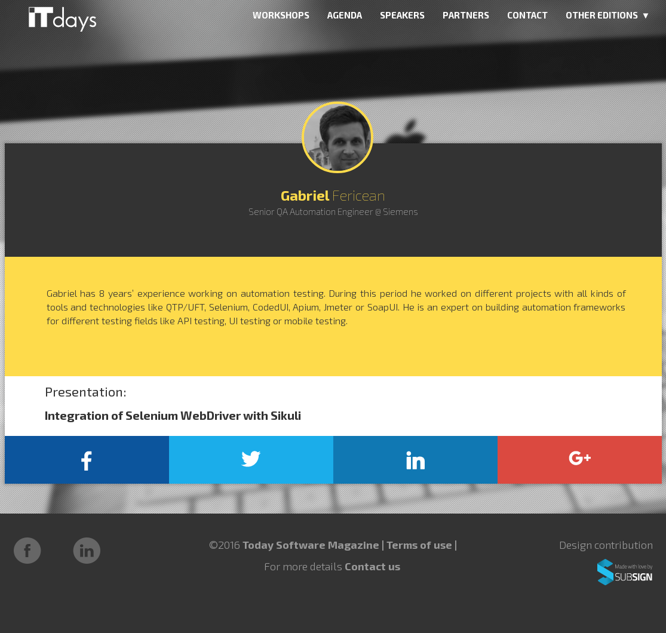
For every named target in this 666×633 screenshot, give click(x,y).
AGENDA (344, 15)
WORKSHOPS (281, 15)
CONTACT (527, 15)
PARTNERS (466, 15)
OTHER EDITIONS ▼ (608, 15)
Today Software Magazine (311, 544)
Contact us (372, 566)
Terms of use (420, 544)
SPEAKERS (402, 15)
